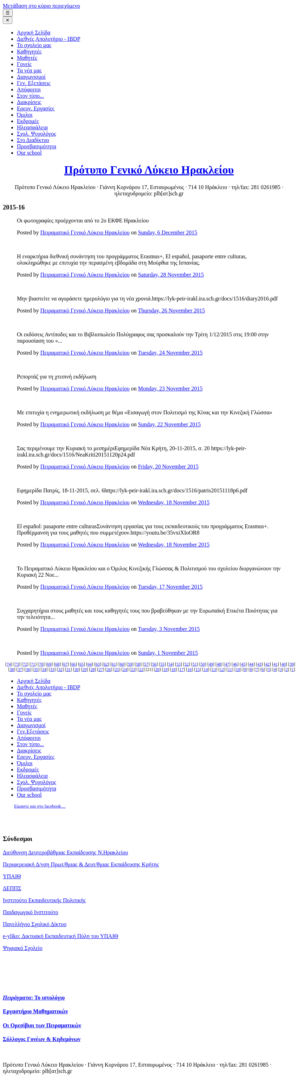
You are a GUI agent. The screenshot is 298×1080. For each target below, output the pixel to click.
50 (203, 664)
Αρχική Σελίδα (33, 32)
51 (195, 664)
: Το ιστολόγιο (34, 998)
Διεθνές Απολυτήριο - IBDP (48, 39)
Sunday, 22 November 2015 (169, 424)
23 (133, 669)
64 (90, 664)
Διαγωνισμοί (31, 77)
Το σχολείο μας (34, 45)
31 (68, 669)
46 (235, 664)
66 (73, 664)
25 (117, 669)
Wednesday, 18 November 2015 (173, 502)
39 (292, 664)
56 (154, 664)
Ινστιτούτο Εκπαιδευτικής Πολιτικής (44, 900)
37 (20, 669)
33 (52, 669)
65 (81, 664)
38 (11, 669)
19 (165, 669)
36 (28, 669)
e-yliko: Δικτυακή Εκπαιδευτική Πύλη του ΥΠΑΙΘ (60, 936)
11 (230, 669)
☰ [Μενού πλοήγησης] (8, 12)
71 (33, 664)
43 (259, 664)
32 (60, 669)
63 (98, 664)
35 (36, 669)
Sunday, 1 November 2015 (168, 653)
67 (65, 664)
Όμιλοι (25, 115)
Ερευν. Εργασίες (35, 108)
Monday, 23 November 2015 (170, 389)
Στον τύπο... (30, 96)
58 (138, 664)
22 (141, 669)
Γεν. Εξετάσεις (34, 83)
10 (238, 669)
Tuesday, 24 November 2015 (170, 353)
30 (76, 669)
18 (173, 669)
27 (100, 669)
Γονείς (24, 64)
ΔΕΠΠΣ (12, 888)
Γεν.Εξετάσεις (33, 732)
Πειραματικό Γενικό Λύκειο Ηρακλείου (85, 232)
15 (197, 669)
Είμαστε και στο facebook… (39, 806)
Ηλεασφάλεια (32, 127)
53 (178, 664)
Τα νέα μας (29, 70)
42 (267, 664)
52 (186, 664)
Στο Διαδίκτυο (33, 140)
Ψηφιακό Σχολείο (23, 948)
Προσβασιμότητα (36, 146)
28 (92, 669)
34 (44, 669)
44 (251, 664)
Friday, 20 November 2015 (168, 467)
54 (170, 664)
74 (9, 664)
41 (275, 664)
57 (146, 664)
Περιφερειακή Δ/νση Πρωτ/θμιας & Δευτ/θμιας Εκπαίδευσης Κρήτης (81, 864)
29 (84, 669)
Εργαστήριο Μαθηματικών (35, 1011)
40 (283, 664)
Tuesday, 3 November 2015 (169, 629)
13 (214, 669)
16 (189, 669)
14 (205, 669)
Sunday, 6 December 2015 (167, 232)
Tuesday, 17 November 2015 (170, 587)
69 (49, 664)
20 (157, 669)
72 (25, 664)
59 (130, 664)
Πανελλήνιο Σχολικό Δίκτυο (34, 924)
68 (57, 664)
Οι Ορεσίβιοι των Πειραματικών (42, 1025)
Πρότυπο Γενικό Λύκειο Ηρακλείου (149, 169)
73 (17, 664)
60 (122, 664)
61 (114, 664)
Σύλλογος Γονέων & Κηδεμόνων (41, 1039)
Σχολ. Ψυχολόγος (36, 134)
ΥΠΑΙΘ (12, 876)
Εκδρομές (28, 121)
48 (219, 664)
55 (162, 664)
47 (227, 664)
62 (106, 664)
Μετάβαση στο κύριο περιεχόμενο (41, 6)
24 (125, 669)
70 (41, 664)
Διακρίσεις (29, 102)
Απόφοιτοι (29, 89)
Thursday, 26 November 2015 (171, 310)
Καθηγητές (29, 51)
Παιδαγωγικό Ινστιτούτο (30, 912)
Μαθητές (27, 58)
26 (108, 669)
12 (222, 669)
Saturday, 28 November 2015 (171, 275)
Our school (29, 153)
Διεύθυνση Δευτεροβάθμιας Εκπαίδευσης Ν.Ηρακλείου (65, 852)
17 (181, 669)
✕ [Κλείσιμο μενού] (7, 20)
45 (243, 664)
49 (211, 664)
